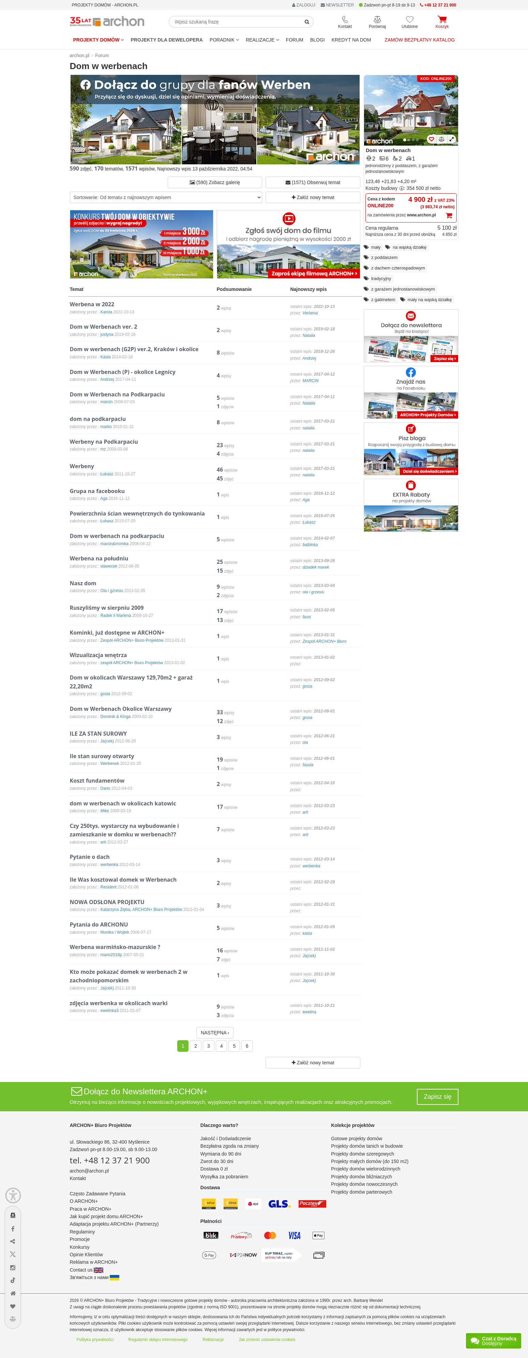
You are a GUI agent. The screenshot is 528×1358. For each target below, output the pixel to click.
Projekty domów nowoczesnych (364, 1184)
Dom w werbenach (388, 150)
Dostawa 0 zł (214, 1169)
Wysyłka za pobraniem (224, 1176)
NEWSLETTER (337, 5)
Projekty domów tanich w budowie (367, 1146)
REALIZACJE (262, 40)
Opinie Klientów (86, 1254)
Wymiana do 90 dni (220, 1154)
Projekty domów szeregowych (362, 1154)
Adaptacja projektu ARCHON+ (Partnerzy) (114, 1224)
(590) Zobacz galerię (215, 182)
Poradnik (224, 40)
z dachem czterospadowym (398, 268)
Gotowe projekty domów (356, 1138)
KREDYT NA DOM (351, 40)
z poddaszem (384, 257)
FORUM (294, 40)
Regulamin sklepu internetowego (158, 1339)
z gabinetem (383, 299)
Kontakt (78, 1178)
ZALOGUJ (303, 5)
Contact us (87, 1270)
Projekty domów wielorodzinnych (365, 1169)
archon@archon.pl (89, 1171)
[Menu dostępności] (13, 1196)
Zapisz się (437, 1096)
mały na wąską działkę (430, 299)
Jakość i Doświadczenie (225, 1138)
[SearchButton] (307, 22)
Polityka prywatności (95, 1339)
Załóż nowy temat (313, 197)
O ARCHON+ (84, 1201)
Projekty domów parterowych (361, 1192)
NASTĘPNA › (215, 1032)
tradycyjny (381, 278)
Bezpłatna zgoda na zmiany (229, 1146)
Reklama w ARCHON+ (94, 1262)
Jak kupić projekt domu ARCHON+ (106, 1216)
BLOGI (317, 40)
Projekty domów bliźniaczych (361, 1176)
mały (375, 247)
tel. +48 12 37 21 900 (110, 1160)
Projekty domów (98, 40)
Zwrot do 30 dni (216, 1161)
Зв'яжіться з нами (95, 1277)
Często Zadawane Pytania (97, 1193)
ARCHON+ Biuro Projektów (101, 1125)
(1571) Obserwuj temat (313, 182)
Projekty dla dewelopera (167, 40)
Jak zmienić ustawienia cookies (267, 1339)
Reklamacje (213, 1339)
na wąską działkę (409, 247)
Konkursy (80, 1247)
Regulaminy (82, 1231)
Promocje (80, 1239)
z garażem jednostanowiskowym (403, 289)
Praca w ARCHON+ (91, 1209)
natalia (308, 428)
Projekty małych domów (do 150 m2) (369, 1161)
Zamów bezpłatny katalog (420, 40)
